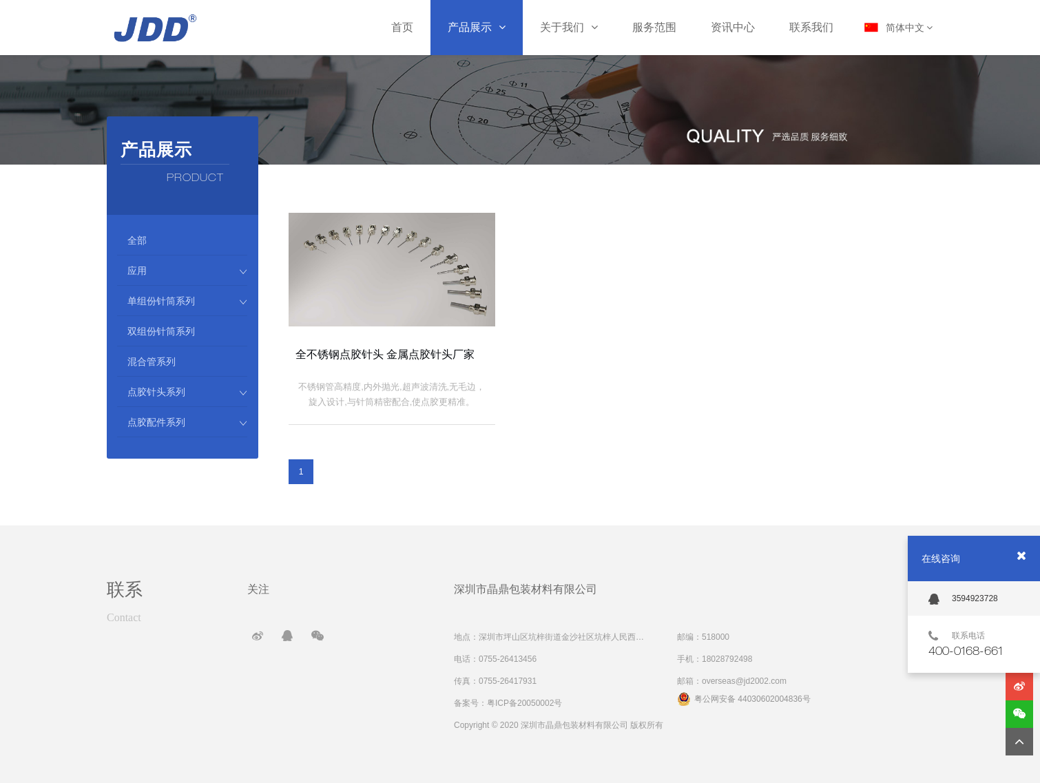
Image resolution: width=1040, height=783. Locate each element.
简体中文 (909, 27)
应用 (187, 270)
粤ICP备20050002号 (524, 703)
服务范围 (654, 27)
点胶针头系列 (187, 391)
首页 (402, 27)
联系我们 (811, 27)
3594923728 (963, 599)
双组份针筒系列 (161, 331)
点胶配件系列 (187, 422)
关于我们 (569, 27)
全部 (137, 240)
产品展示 (477, 27)
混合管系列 (151, 361)
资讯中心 (733, 27)
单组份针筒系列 (187, 300)
